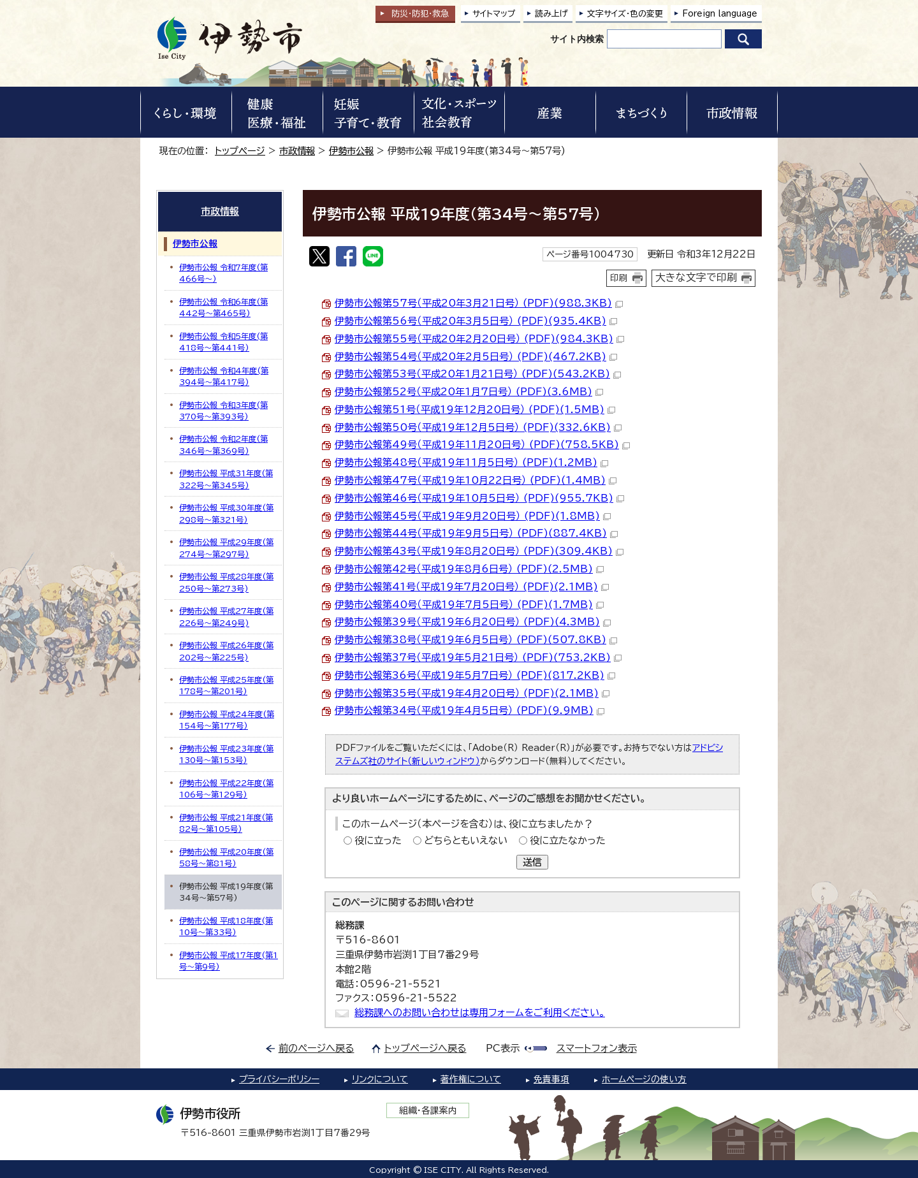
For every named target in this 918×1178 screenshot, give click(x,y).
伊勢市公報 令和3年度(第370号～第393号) (223, 410)
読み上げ (551, 14)
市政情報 (297, 151)
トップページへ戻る (425, 1048)
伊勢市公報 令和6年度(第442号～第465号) (223, 307)
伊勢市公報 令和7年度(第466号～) (223, 272)
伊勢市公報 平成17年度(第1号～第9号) (228, 960)
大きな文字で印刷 (696, 277)
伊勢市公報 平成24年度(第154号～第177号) (226, 719)
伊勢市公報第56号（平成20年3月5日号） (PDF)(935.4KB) (476, 321)
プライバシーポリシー (279, 1079)
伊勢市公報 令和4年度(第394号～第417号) (223, 376)
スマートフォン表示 (597, 1048)
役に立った (378, 840)
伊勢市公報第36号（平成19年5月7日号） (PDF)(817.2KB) (475, 675)
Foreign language (719, 14)
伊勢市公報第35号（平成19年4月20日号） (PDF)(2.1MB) (472, 693)
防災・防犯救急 (420, 14)
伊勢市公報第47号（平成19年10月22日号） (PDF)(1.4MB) (475, 480)
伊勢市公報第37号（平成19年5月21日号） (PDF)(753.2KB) (478, 657)
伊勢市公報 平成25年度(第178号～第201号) (226, 685)
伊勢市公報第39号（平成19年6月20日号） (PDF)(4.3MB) (473, 622)
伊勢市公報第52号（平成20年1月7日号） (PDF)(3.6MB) (469, 391)
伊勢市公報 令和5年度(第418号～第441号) (223, 341)
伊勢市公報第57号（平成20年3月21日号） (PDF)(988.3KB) (479, 303)
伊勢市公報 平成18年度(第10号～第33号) (226, 926)
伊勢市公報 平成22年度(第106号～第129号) (226, 788)
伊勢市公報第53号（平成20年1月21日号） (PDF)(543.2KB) (478, 374)
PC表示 (503, 1048)
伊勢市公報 (351, 151)
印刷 (619, 277)
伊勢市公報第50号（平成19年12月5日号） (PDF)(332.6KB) (478, 427)
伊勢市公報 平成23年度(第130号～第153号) (226, 754)
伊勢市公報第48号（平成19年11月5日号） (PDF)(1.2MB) (471, 462)
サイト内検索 (577, 39)
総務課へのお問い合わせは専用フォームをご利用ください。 (479, 1012)
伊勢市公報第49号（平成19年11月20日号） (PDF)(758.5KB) (482, 444)
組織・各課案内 (428, 1110)
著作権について (471, 1079)
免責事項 (551, 1079)
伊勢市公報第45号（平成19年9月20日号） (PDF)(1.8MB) (473, 516)
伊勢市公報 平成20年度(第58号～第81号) (226, 857)
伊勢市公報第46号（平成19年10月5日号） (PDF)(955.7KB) (479, 498)
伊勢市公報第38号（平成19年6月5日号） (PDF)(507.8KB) (476, 639)
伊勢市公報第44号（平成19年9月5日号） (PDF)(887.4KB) (476, 533)
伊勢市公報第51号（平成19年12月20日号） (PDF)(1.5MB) (475, 409)
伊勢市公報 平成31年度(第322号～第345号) (226, 478)
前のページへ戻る (316, 1048)
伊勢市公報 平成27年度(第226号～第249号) (226, 616)
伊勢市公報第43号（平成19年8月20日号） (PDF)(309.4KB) (479, 551)
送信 (532, 862)
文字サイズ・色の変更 (625, 14)
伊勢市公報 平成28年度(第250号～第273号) (226, 582)
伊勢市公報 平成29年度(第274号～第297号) (226, 547)
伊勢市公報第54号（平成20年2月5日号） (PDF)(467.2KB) (476, 356)
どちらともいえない (465, 840)
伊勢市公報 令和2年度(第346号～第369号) (223, 444)
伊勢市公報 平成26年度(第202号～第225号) (226, 650)
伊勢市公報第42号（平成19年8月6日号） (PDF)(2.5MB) (469, 569)
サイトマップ (494, 14)
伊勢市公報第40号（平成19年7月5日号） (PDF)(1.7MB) (469, 604)
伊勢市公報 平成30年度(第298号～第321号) (226, 513)
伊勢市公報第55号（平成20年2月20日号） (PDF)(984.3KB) (479, 339)
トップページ (240, 151)
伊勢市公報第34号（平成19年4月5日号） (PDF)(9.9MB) (469, 710)
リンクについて (380, 1079)
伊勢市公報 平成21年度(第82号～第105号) (226, 823)
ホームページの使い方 (644, 1079)
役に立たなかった (568, 840)
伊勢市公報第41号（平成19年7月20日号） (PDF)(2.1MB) (472, 587)
